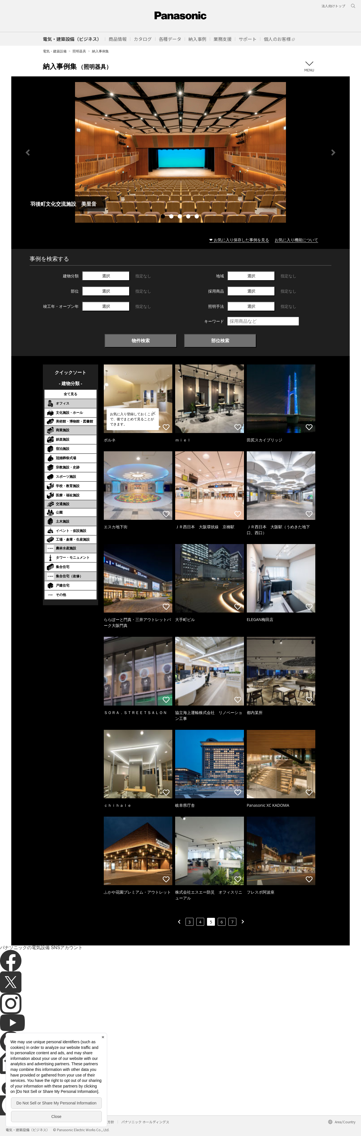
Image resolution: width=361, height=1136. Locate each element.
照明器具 (79, 51)
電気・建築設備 (55, 51)
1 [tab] (163, 217)
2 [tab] (172, 217)
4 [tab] (189, 217)
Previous (27, 152)
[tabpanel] (180, 152)
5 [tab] (197, 217)
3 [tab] (180, 217)
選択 (106, 276)
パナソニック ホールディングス (145, 1121)
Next (333, 152)
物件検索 (141, 340)
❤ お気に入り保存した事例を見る (239, 239)
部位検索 (220, 340)
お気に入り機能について (296, 239)
